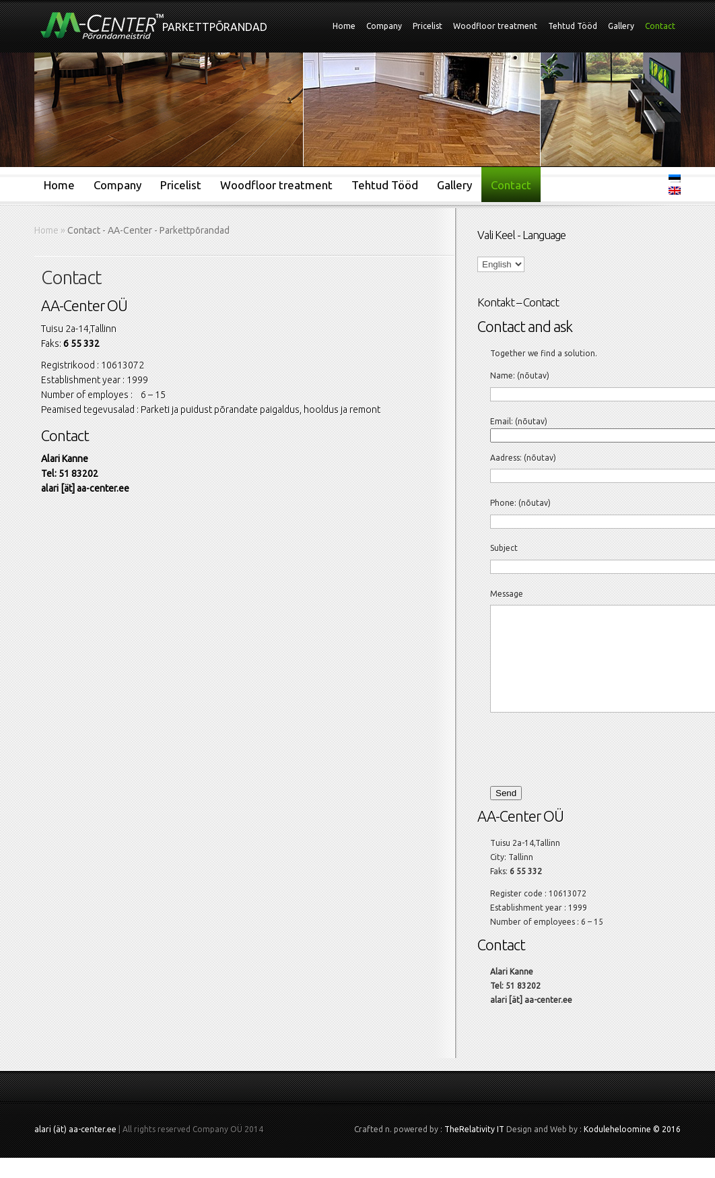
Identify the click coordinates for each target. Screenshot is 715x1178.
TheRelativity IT (474, 1149)
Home (344, 26)
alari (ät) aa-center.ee (75, 1149)
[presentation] (579, 768)
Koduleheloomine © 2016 (632, 1149)
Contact (660, 26)
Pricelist (427, 26)
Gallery (621, 26)
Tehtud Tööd (572, 26)
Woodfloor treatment (495, 26)
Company (384, 26)
